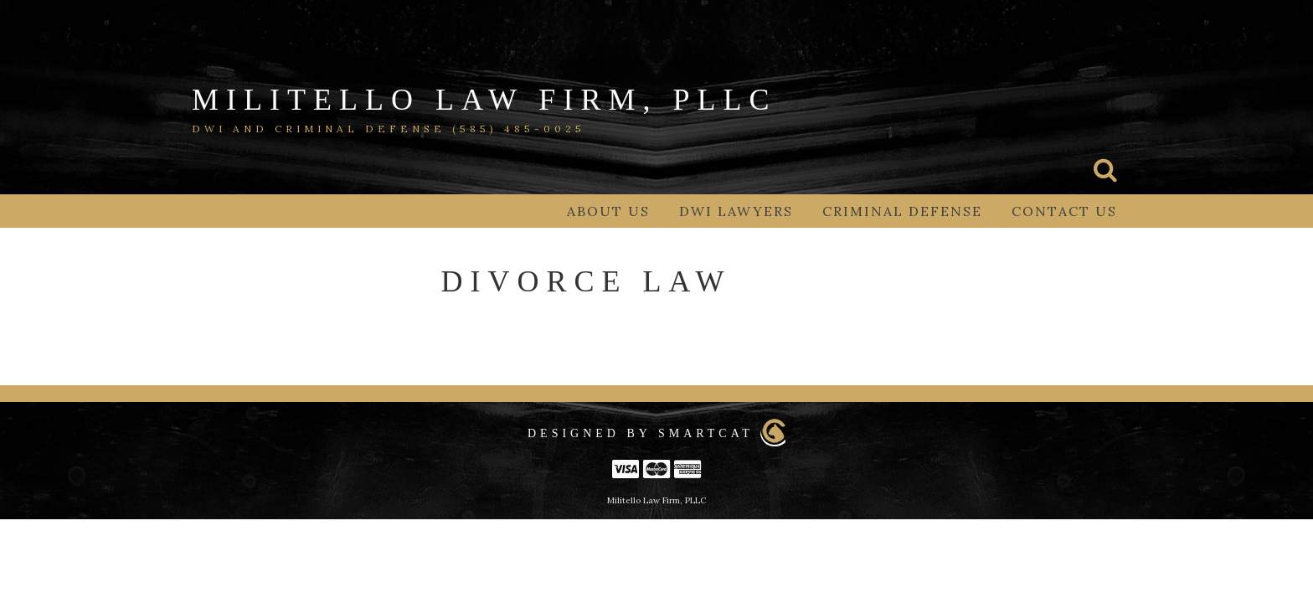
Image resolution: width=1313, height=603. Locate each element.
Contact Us (1064, 211)
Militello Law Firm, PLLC (484, 99)
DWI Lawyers (736, 211)
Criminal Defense (902, 211)
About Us (608, 211)
